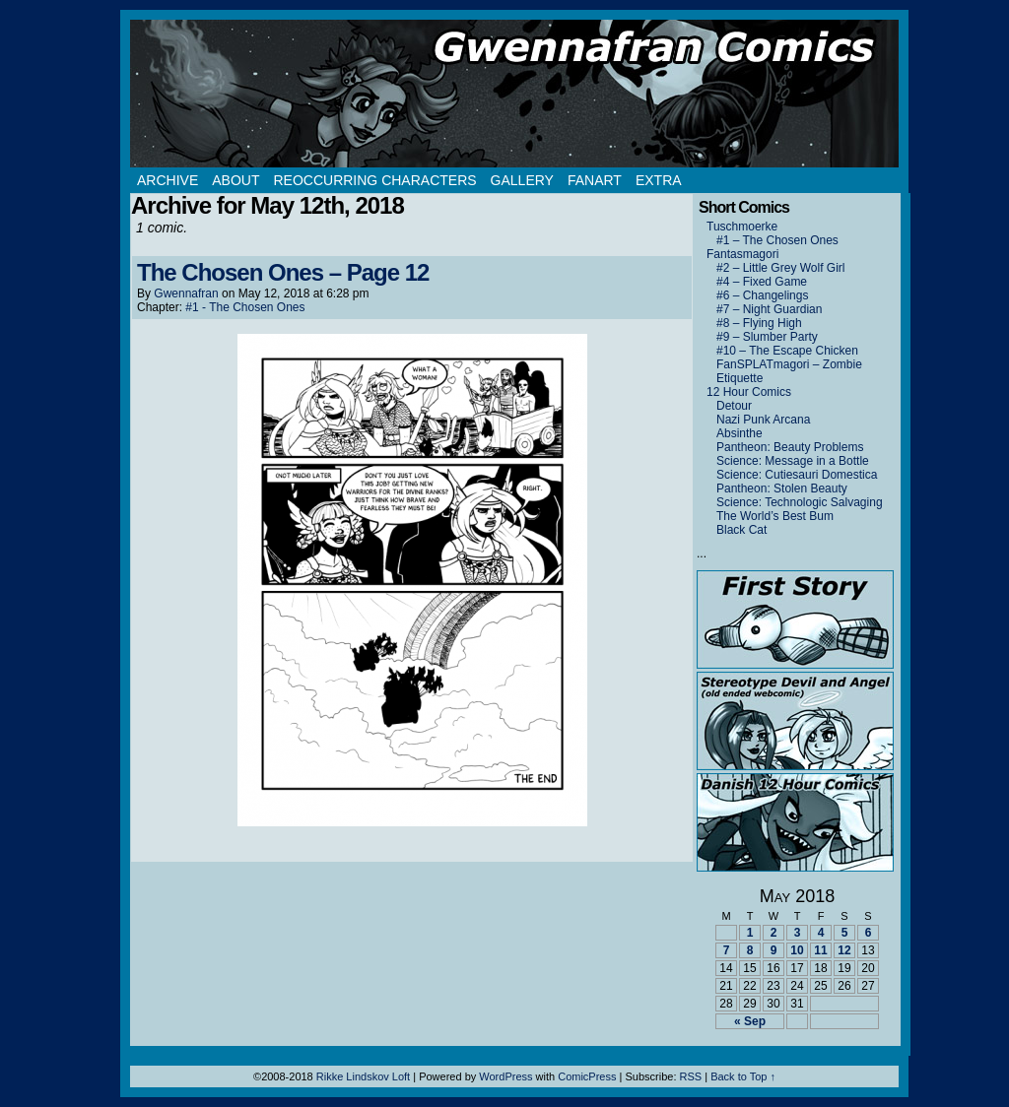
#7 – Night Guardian (769, 309)
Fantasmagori (742, 254)
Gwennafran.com (514, 93)
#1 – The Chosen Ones (777, 240)
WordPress (505, 1076)
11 (820, 950)
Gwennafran (186, 293)
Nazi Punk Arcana (763, 419)
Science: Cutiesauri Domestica (796, 475)
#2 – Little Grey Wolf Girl (780, 268)
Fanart (595, 180)
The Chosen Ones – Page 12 (283, 272)
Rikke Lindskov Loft (363, 1076)
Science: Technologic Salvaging (799, 502)
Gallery (522, 180)
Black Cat (741, 530)
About (235, 180)
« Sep (750, 1021)
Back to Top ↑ (742, 1076)
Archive (167, 180)
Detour (734, 406)
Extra (659, 180)
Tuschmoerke (741, 226)
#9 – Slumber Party (767, 337)
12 (844, 950)
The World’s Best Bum (775, 516)
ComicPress (587, 1076)
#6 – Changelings (762, 295)
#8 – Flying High (759, 323)
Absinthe (739, 433)
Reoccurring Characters (374, 180)
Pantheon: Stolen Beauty (781, 488)
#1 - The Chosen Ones (244, 307)
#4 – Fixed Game (761, 282)
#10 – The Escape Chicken (787, 351)
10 (796, 950)
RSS (691, 1076)
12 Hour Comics (748, 392)
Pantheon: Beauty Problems (789, 447)
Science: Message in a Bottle (792, 461)
